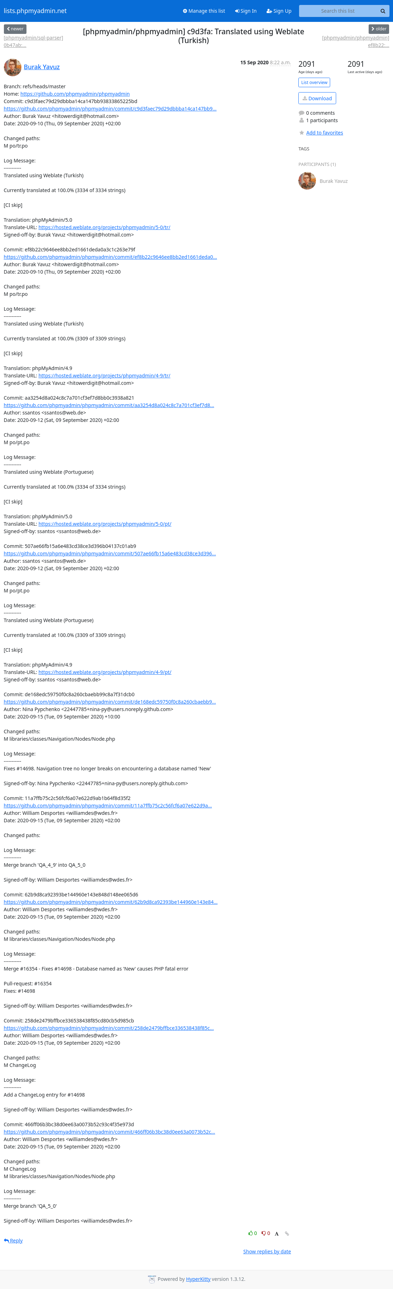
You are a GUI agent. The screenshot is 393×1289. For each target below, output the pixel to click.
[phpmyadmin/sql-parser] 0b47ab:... (33, 41)
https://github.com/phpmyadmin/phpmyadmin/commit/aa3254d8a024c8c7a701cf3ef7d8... (109, 405)
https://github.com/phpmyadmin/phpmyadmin (75, 93)
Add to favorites (320, 132)
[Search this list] (338, 11)
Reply (13, 1240)
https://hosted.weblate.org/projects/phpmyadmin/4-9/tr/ (104, 375)
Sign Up (279, 10)
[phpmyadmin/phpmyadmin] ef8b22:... (355, 41)
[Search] (383, 11)
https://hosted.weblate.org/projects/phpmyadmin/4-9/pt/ (105, 672)
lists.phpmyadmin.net (35, 11)
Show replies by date (267, 1251)
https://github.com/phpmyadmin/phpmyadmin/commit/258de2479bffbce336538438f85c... (109, 1028)
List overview (314, 82)
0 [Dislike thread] (266, 1233)
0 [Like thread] (253, 1233)
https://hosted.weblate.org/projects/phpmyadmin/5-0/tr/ (104, 227)
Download (317, 98)
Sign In (246, 10)
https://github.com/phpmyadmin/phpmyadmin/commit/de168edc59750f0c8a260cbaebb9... (110, 701)
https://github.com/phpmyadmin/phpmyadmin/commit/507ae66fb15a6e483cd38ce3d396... (110, 553)
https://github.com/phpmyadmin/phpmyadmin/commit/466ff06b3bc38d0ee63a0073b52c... (109, 1131)
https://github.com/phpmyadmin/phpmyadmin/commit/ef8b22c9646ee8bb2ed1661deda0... (110, 256)
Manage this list (204, 10)
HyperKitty (198, 1279)
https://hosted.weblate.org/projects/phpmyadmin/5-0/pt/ (105, 523)
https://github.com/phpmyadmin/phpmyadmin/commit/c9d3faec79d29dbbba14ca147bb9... (110, 108)
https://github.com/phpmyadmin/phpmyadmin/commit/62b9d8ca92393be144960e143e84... (111, 902)
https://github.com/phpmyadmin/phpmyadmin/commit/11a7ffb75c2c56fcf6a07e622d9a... (108, 805)
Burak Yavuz (42, 66)
